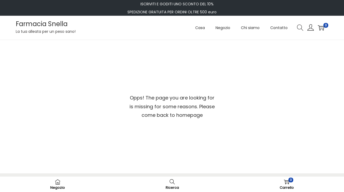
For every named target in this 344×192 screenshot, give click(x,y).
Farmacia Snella (42, 23)
